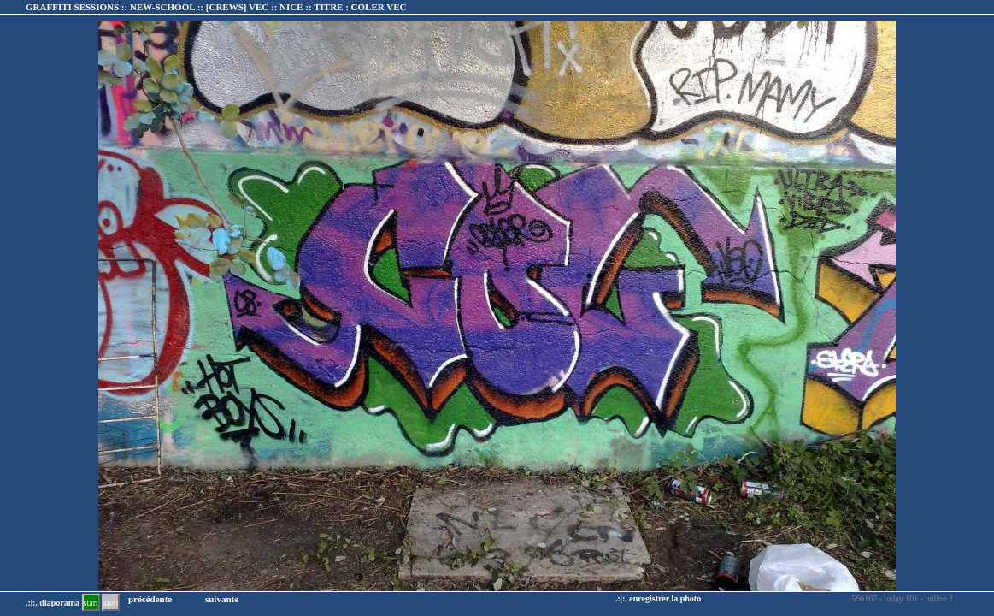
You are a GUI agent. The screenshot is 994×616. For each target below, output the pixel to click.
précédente (150, 599)
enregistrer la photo (665, 598)
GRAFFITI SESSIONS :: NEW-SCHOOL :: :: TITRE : (216, 7)
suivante (221, 599)
